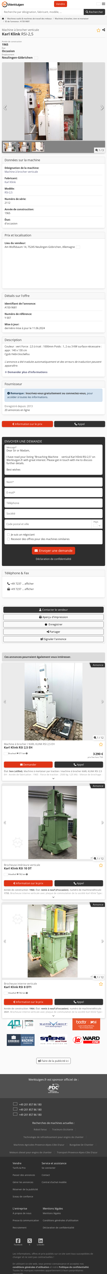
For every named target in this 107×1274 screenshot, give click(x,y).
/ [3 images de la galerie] (99, 150)
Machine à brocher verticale (21, 171)
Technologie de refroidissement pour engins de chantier (53, 1137)
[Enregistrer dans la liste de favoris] (98, 30)
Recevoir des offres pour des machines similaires (40, 539)
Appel (80, 424)
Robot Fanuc (40, 1129)
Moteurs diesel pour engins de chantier (31, 1152)
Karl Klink (10, 182)
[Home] (29, 18)
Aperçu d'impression (53, 617)
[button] (103, 4)
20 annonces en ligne (17, 410)
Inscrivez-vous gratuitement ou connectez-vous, (56, 393)
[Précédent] (5, 108)
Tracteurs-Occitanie (62, 1129)
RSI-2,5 (9, 192)
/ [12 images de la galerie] (99, 737)
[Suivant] (102, 108)
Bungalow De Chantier (81, 1144)
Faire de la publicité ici (53, 1061)
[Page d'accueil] (3, 18)
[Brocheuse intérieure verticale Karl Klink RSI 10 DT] (53, 822)
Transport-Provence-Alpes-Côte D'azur (77, 1152)
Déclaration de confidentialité (53, 559)
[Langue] (98, 4)
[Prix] (95, 755)
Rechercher (94, 12)
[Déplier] (53, 778)
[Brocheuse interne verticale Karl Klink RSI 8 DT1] (53, 941)
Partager (53, 631)
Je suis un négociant (23, 534)
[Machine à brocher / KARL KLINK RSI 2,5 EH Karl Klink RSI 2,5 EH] (53, 701)
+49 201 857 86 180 (30, 1104)
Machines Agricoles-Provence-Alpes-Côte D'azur (39, 1144)
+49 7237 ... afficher (20, 583)
